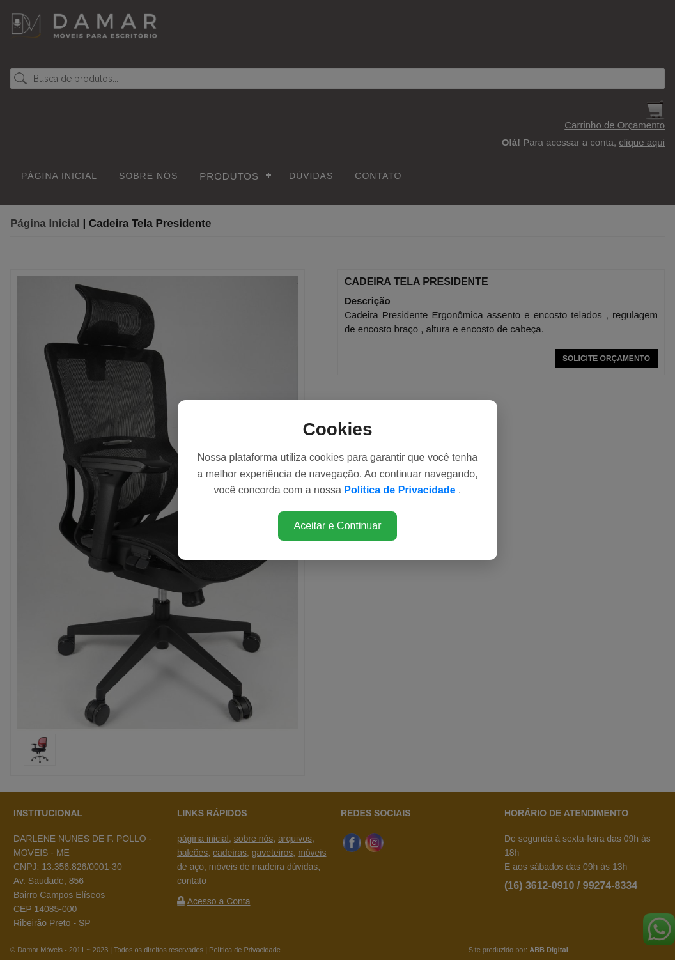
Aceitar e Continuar (338, 525)
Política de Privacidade (401, 489)
